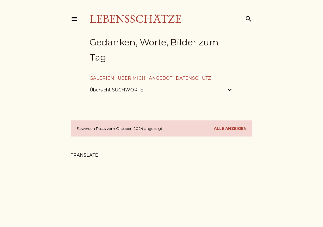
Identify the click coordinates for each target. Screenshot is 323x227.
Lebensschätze (135, 18)
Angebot (160, 78)
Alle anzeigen (230, 128)
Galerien (102, 78)
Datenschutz (193, 78)
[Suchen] (248, 17)
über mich (131, 78)
